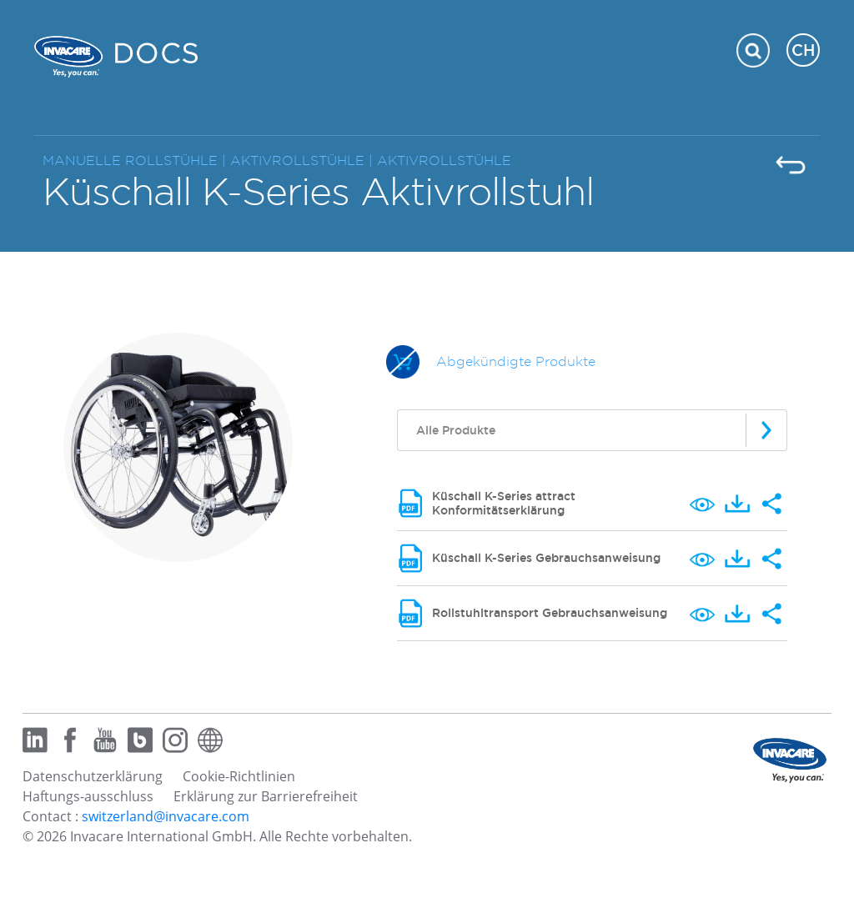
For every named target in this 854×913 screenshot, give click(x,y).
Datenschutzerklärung (93, 776)
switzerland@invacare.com (165, 816)
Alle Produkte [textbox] (455, 430)
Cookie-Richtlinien (239, 776)
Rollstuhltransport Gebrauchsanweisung (549, 613)
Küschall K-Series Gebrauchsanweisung (546, 557)
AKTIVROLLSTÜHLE (444, 160)
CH (803, 50)
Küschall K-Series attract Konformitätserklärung (503, 503)
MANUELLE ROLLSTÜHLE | (136, 160)
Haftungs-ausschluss (88, 796)
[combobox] (592, 430)
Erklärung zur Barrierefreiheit (265, 796)
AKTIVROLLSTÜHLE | (303, 160)
